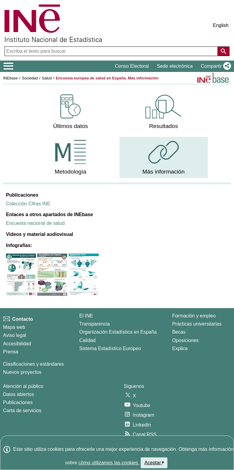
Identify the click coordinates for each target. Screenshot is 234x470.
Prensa (10, 351)
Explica (180, 348)
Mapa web (14, 327)
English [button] (221, 25)
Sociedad (30, 78)
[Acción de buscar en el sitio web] (224, 51)
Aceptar (154, 462)
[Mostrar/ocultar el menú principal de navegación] (8, 66)
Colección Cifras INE (28, 203)
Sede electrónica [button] (175, 66)
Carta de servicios (22, 410)
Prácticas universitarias (197, 323)
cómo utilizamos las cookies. (109, 462)
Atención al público (23, 386)
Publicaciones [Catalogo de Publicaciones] (18, 402)
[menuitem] (70, 111)
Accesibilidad (17, 343)
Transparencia (94, 323)
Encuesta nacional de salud (35, 223)
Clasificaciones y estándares (33, 364)
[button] (214, 66)
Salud (47, 78)
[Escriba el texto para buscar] (111, 51)
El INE (86, 315)
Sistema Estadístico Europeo (110, 348)
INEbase (10, 78)
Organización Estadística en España (118, 332)
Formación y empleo (194, 315)
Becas (178, 332)
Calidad (87, 340)
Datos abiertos (18, 394)
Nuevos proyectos (22, 372)
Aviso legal (14, 335)
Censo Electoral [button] (132, 66)
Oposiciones (185, 340)
